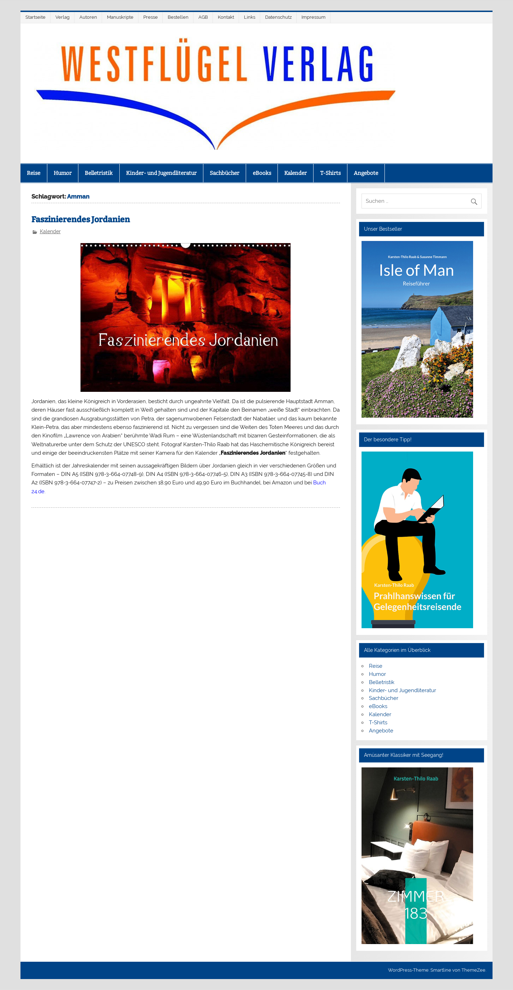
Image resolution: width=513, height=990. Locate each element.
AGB (203, 17)
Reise (33, 173)
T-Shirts (330, 173)
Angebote (366, 173)
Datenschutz (278, 17)
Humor (63, 173)
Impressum (314, 17)
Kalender (295, 173)
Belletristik (99, 173)
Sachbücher (224, 173)
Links (249, 17)
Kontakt (226, 17)
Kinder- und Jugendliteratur (161, 173)
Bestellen (178, 17)
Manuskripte (120, 17)
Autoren (88, 17)
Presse (150, 17)
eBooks (262, 173)
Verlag (62, 17)
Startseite (35, 17)
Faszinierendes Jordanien (80, 219)
